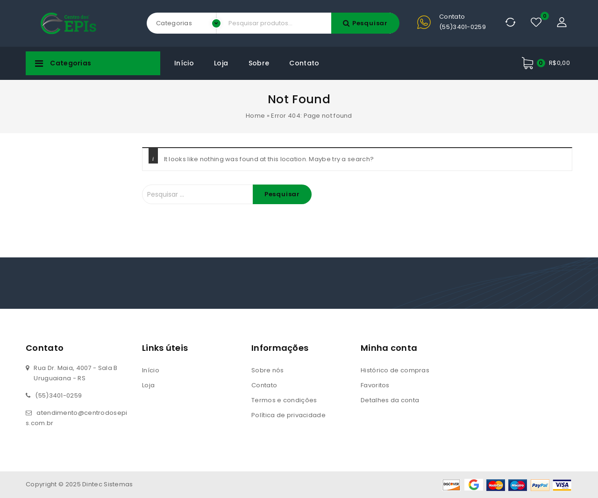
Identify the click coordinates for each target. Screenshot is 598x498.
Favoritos (375, 385)
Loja (221, 63)
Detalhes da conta (390, 400)
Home (255, 115)
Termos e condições (284, 400)
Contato (304, 63)
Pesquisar (370, 23)
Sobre (259, 63)
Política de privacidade (288, 415)
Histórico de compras (395, 370)
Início (184, 63)
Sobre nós (267, 370)
